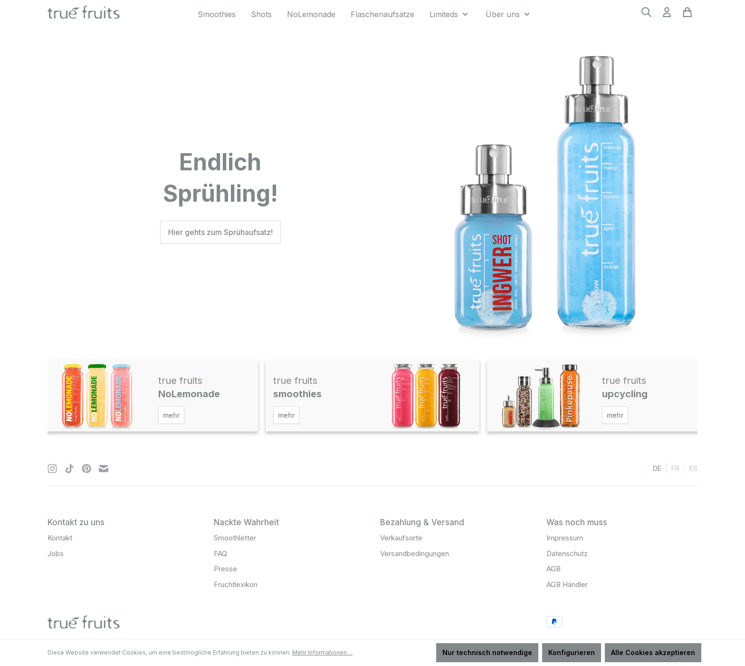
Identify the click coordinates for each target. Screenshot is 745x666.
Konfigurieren (571, 652)
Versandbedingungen (414, 553)
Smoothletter (235, 537)
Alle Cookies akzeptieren (653, 652)
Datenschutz (567, 553)
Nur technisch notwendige (487, 652)
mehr (171, 415)
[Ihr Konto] (667, 15)
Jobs (56, 553)
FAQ (220, 553)
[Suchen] (646, 15)
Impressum (564, 537)
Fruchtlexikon (236, 584)
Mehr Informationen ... (322, 652)
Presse (225, 568)
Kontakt (60, 537)
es (693, 467)
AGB (553, 568)
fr (675, 467)
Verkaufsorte (401, 537)
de (657, 467)
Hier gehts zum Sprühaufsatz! (220, 232)
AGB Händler (567, 584)
